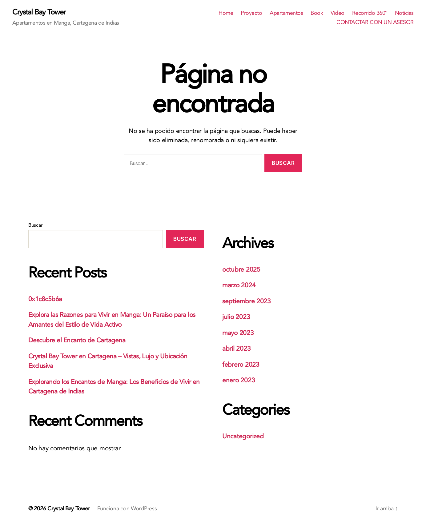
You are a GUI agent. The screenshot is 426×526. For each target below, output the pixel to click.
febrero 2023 (240, 364)
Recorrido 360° (369, 13)
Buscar (35, 225)
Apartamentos (286, 13)
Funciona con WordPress (127, 508)
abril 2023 (236, 348)
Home (226, 13)
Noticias (404, 13)
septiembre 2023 (246, 301)
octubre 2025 (241, 269)
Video (337, 13)
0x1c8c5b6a (45, 299)
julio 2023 (236, 317)
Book (317, 13)
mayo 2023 (238, 333)
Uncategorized (243, 436)
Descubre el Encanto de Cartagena (76, 340)
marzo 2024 (238, 285)
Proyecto (251, 13)
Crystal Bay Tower (39, 12)
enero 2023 (238, 380)
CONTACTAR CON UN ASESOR (375, 22)
